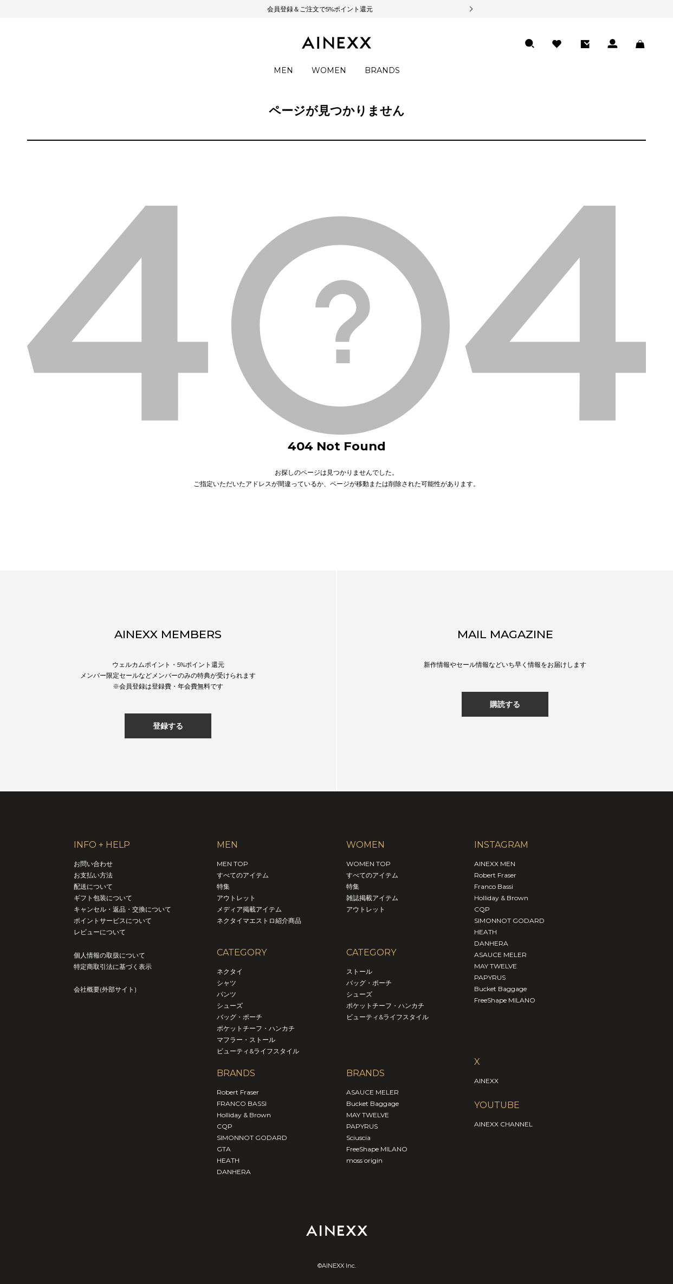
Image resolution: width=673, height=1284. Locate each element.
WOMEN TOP (368, 864)
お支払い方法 (93, 875)
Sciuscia (358, 1138)
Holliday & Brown (244, 1115)
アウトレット (236, 898)
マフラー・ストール (246, 1040)
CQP (224, 1126)
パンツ (226, 994)
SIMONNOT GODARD (252, 1138)
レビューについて (100, 932)
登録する (168, 726)
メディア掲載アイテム (249, 909)
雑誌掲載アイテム (372, 898)
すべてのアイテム (243, 875)
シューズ (230, 1005)
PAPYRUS (362, 1126)
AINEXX (486, 1081)
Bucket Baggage (372, 1103)
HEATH (228, 1160)
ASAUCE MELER (372, 1092)
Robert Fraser (238, 1092)
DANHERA (234, 1172)
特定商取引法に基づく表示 (113, 966)
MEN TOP (232, 864)
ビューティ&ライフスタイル (258, 1051)
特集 (223, 886)
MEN (283, 70)
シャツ (226, 983)
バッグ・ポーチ (239, 1017)
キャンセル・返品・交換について (122, 909)
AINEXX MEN (494, 864)
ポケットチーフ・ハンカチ (256, 1028)
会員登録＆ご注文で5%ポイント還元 (306, 9)
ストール (359, 971)
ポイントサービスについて (113, 920)
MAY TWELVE (367, 1115)
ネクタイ (230, 971)
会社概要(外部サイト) (105, 989)
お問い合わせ (93, 864)
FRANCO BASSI (242, 1103)
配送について (93, 886)
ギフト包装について (103, 898)
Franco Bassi (493, 886)
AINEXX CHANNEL (503, 1124)
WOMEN (329, 70)
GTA (224, 1149)
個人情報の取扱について (109, 955)
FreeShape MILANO (376, 1149)
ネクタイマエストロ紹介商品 (259, 920)
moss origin (364, 1160)
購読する (505, 704)
